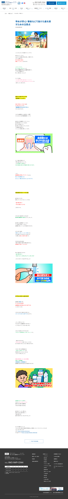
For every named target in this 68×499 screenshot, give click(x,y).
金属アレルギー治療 (47, 471)
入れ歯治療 (46, 473)
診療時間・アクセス (57, 454)
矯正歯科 (45, 461)
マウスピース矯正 (47, 463)
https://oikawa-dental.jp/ (24, 431)
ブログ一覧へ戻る (34, 441)
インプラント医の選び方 (58, 463)
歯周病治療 (46, 469)
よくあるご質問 (56, 456)
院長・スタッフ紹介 (35, 456)
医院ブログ (56, 461)
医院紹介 (34, 454)
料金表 (33, 458)
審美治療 (45, 457)
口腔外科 (45, 467)
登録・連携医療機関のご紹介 (58, 492)
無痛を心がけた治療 (47, 481)
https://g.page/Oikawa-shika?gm (29, 432)
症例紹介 (55, 458)
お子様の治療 (46, 479)
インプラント (46, 455)
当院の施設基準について (47, 492)
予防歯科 (45, 459)
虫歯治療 (45, 475)
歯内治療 (45, 477)
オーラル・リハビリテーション (58, 467)
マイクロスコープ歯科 (47, 465)
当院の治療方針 (35, 461)
